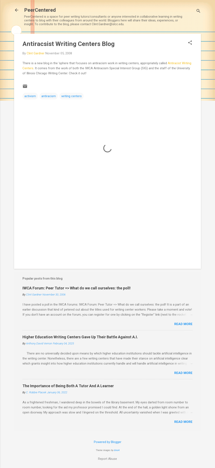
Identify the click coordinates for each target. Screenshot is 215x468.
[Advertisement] (107, 229)
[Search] (198, 11)
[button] (190, 43)
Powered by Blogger (107, 442)
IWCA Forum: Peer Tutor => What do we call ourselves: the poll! (76, 288)
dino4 (116, 450)
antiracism (48, 96)
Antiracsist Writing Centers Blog (68, 43)
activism (30, 96)
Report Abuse (107, 459)
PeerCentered (40, 10)
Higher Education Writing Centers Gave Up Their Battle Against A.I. (80, 337)
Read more (183, 324)
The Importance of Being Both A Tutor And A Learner (68, 386)
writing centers (71, 96)
